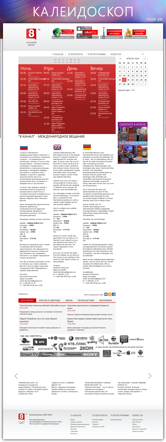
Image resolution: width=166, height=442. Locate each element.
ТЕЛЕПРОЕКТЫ (99, 415)
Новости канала (76, 422)
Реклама (73, 429)
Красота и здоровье (49, 300)
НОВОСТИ (137, 415)
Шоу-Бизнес (27, 300)
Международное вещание (80, 424)
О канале (76, 415)
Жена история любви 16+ (34, 108)
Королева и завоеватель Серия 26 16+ (104, 96)
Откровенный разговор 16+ (57, 103)
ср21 (63, 60)
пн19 (55, 60)
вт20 (59, 60)
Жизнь (69, 300)
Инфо (73, 419)
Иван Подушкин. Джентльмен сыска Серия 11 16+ (58, 111)
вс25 (79, 60)
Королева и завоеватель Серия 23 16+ (34, 88)
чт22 (67, 60)
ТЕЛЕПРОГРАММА (119, 415)
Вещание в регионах (78, 426)
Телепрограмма (97, 419)
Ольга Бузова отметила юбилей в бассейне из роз (43, 305)
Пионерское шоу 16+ (35, 114)
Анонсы (95, 422)
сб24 (75, 60)
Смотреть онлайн (98, 426)
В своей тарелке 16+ (35, 75)
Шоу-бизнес (136, 422)
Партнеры (74, 431)
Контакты (74, 433)
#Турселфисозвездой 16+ (36, 81)
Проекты (95, 424)
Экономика (105, 300)
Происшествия (86, 300)
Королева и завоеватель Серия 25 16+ (104, 88)
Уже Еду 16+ (33, 102)
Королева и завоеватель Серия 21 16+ (57, 88)
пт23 (71, 60)
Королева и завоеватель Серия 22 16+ (57, 96)
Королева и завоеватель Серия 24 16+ (34, 96)
